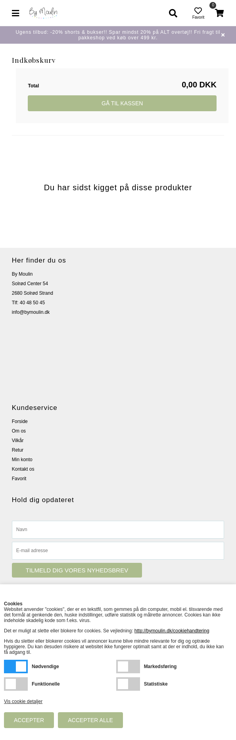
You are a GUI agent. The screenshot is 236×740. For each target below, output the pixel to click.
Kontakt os (23, 469)
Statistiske (128, 684)
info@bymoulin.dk (31, 312)
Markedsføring (128, 666)
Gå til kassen (122, 103)
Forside (20, 421)
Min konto (22, 459)
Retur (17, 450)
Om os (19, 431)
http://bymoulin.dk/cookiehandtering (171, 631)
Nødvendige (16, 666)
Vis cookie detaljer (23, 701)
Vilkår (18, 440)
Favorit (19, 478)
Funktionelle (16, 684)
